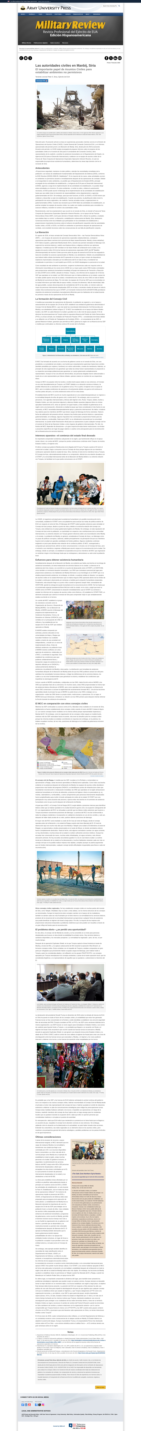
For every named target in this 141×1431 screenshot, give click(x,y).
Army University (61, 1414)
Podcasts (49, 14)
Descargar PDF (42, 81)
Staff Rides (59, 14)
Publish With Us (78, 14)
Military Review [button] (26, 43)
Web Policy (70, 1414)
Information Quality (79, 1414)
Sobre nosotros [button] (55, 43)
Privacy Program (97, 1414)
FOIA (112, 1414)
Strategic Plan (29, 1416)
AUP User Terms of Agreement (48, 1414)
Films (41, 14)
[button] (44, 1)
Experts (68, 14)
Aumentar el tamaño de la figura (96, 357)
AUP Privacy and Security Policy (30, 1414)
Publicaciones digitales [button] (41, 43)
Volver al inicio (100, 1387)
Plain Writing (88, 1414)
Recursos (65, 43)
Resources (97, 14)
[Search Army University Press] (110, 5)
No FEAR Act (106, 1414)
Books (23, 14)
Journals (32, 14)
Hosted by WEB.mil (59, 1426)
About (88, 14)
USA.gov (36, 1416)
